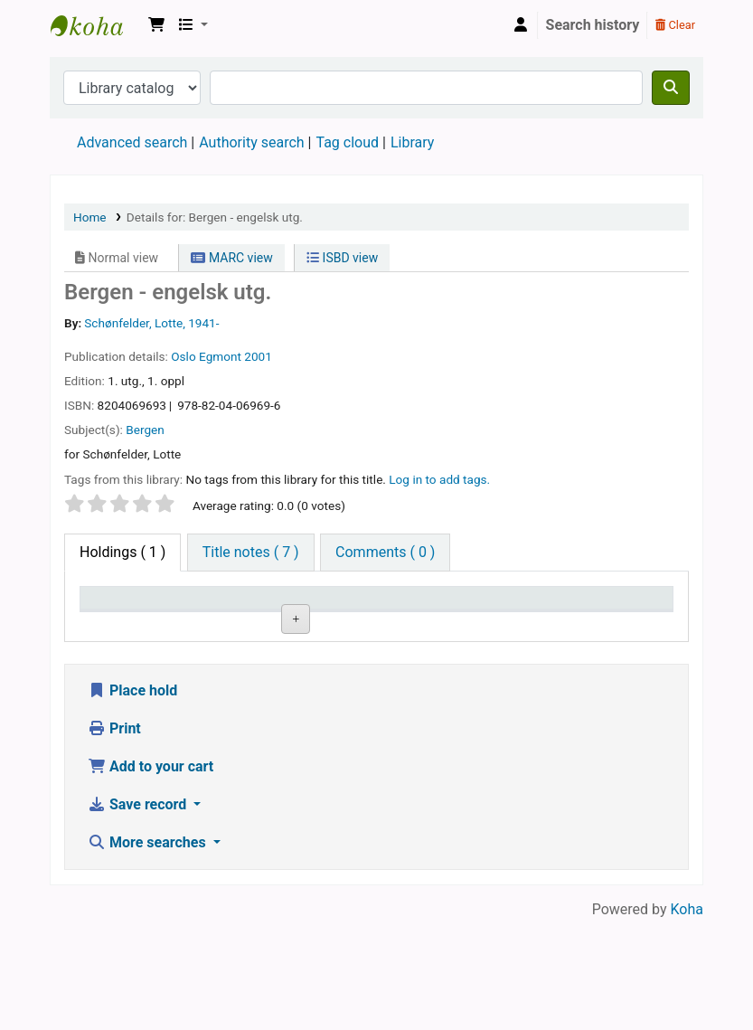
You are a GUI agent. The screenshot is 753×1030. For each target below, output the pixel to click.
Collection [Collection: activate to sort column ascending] (289, 623)
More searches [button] (149, 951)
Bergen (145, 429)
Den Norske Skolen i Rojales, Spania (96, 25)
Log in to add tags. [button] (439, 479)
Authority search (251, 142)
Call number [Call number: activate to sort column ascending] (368, 615)
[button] (156, 25)
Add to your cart (150, 875)
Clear (675, 25)
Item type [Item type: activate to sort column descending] (118, 623)
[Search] (671, 88)
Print (114, 837)
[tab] (251, 553)
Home (90, 217)
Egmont (220, 356)
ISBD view (342, 257)
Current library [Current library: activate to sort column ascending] (198, 615)
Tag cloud (347, 142)
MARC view (231, 257)
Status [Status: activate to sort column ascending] (534, 623)
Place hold (132, 799)
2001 (258, 356)
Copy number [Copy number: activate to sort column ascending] (452, 615)
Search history (593, 24)
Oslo (183, 356)
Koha (687, 1018)
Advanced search (132, 142)
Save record (139, 913)
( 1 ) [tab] (122, 552)
